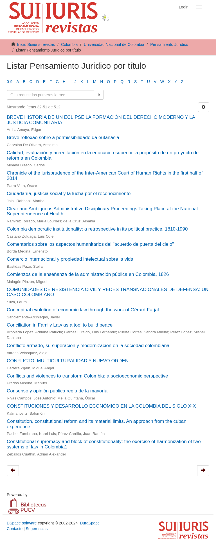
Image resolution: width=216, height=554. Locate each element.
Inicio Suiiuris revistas (36, 44)
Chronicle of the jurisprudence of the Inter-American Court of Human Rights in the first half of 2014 (104, 175)
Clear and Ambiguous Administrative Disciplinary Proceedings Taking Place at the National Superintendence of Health (102, 211)
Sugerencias (37, 528)
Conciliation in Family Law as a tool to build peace (59, 325)
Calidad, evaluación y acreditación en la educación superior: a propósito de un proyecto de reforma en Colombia (103, 155)
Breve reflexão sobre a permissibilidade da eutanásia (63, 137)
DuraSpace (90, 523)
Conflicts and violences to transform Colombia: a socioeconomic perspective (87, 376)
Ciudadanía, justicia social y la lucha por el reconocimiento (68, 193)
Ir (99, 95)
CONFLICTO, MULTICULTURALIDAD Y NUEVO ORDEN (68, 360)
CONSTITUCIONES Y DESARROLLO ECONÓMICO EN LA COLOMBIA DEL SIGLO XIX (101, 406)
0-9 (9, 81)
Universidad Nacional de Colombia (114, 44)
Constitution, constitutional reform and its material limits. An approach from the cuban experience (96, 424)
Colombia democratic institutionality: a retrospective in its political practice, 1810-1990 (97, 229)
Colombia (69, 44)
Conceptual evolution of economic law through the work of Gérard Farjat (83, 309)
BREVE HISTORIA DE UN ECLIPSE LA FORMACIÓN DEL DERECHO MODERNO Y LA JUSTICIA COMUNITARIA (101, 120)
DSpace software (22, 523)
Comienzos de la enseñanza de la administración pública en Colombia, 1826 (88, 274)
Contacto (14, 528)
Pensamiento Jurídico (169, 44)
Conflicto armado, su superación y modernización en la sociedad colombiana (88, 345)
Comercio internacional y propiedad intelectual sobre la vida (70, 259)
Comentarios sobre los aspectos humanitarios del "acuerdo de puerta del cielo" (90, 244)
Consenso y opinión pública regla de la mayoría (57, 391)
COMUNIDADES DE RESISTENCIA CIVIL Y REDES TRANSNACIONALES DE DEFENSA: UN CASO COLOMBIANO (107, 292)
